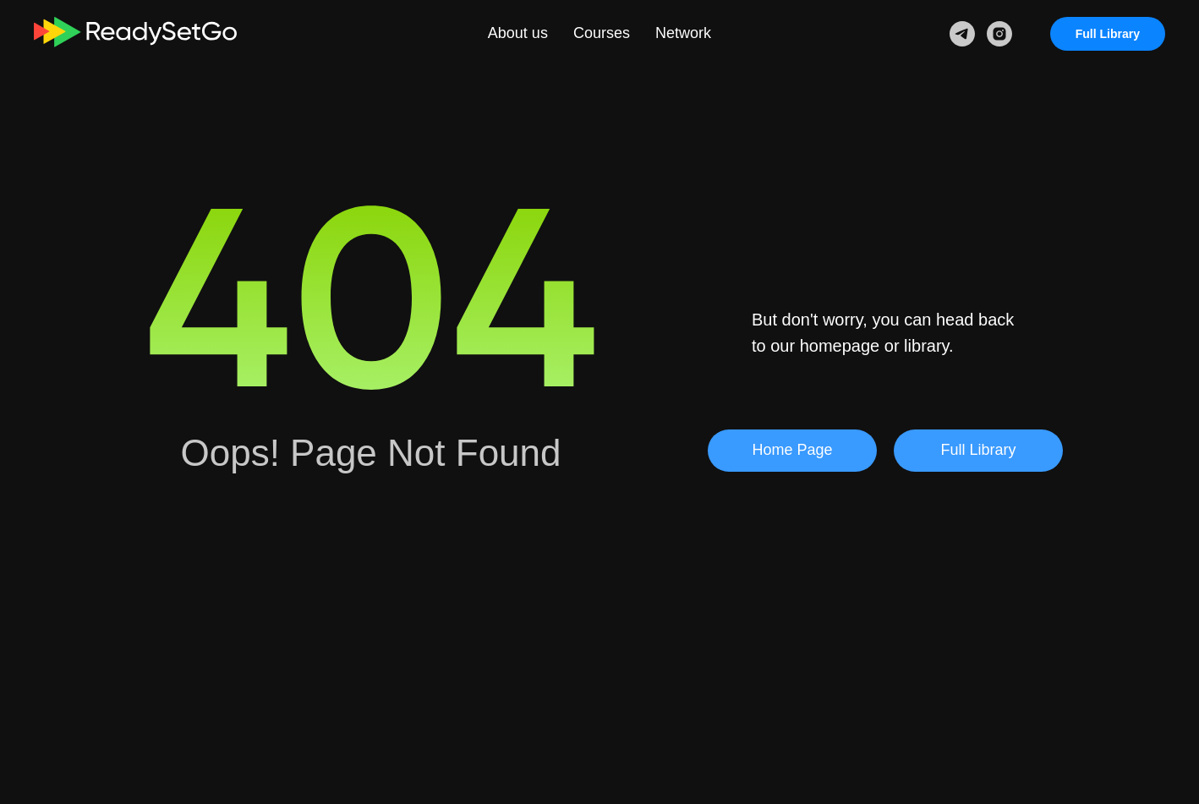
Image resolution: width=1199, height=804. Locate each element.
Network (683, 33)
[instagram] (999, 33)
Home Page (792, 449)
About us (518, 33)
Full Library (1108, 34)
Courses (601, 33)
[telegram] (962, 33)
